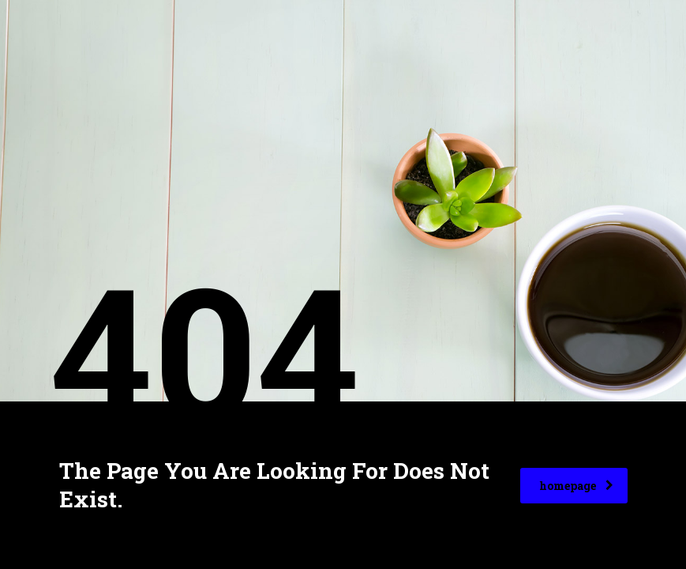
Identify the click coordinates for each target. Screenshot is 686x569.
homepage (576, 485)
